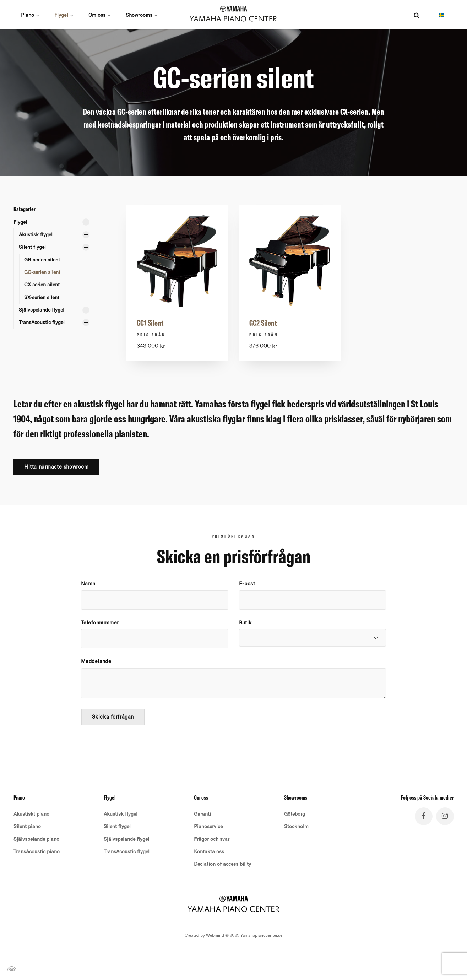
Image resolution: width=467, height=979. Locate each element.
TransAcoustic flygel (42, 322)
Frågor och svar (211, 839)
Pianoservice (208, 827)
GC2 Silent (263, 323)
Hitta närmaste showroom (56, 467)
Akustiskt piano (31, 814)
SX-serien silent (41, 297)
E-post (247, 584)
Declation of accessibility (222, 864)
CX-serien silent (42, 285)
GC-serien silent (42, 272)
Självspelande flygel (41, 310)
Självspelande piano (36, 839)
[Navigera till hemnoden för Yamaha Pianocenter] (233, 14)
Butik (245, 622)
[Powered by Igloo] (10, 969)
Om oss (100, 14)
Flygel (64, 14)
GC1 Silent (150, 323)
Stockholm (296, 827)
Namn (88, 584)
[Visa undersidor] (85, 222)
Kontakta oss (209, 852)
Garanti (202, 814)
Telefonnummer (100, 622)
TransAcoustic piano (36, 852)
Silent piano (27, 827)
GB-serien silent (42, 259)
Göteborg (294, 814)
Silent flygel (32, 247)
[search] (416, 14)
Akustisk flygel (36, 234)
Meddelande (96, 661)
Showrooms (142, 14)
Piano (30, 14)
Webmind (215, 936)
